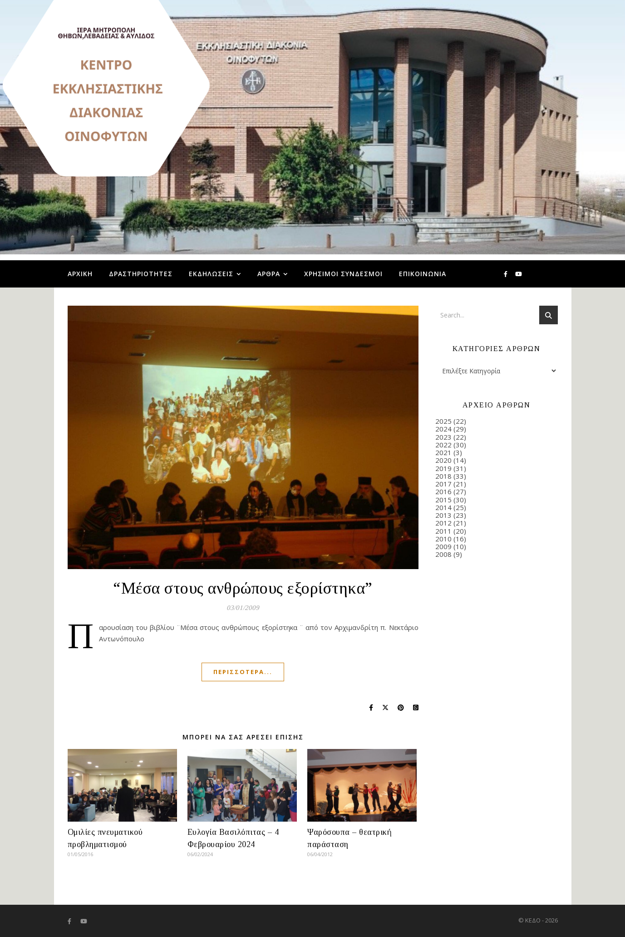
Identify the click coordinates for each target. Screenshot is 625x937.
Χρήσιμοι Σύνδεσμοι (343, 273)
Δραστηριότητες (140, 273)
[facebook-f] (506, 274)
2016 (443, 491)
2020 (443, 460)
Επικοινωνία (422, 273)
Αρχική (80, 273)
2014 (443, 507)
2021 (443, 452)
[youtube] (518, 274)
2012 (443, 522)
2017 (443, 483)
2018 (443, 476)
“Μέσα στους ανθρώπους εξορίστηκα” (243, 588)
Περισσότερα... (242, 672)
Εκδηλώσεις (211, 273)
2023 (443, 436)
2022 (443, 444)
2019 (443, 468)
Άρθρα (268, 273)
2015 (443, 499)
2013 (443, 515)
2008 (443, 554)
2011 (443, 530)
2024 (443, 428)
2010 (443, 538)
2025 (443, 421)
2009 (443, 546)
